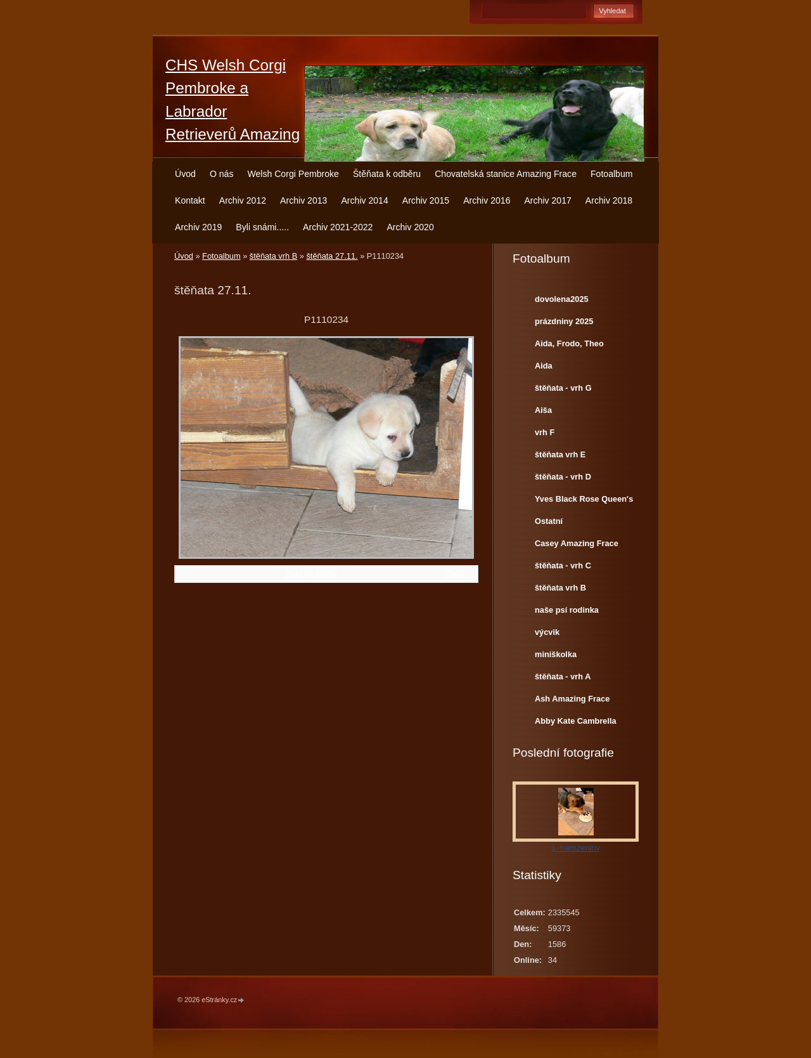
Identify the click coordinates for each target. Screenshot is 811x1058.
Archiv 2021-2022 (338, 227)
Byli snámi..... (262, 227)
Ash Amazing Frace (572, 698)
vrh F (544, 432)
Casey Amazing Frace (576, 543)
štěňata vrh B (273, 256)
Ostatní (549, 521)
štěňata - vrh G (563, 388)
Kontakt (190, 200)
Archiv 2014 (364, 200)
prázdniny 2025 (564, 321)
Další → (460, 573)
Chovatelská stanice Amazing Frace (506, 174)
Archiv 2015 (425, 200)
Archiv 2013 (303, 200)
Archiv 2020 (409, 227)
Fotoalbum (612, 174)
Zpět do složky (312, 573)
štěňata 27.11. (331, 256)
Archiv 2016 (486, 200)
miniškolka (556, 654)
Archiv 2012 (242, 200)
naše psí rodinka (567, 610)
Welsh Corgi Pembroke (293, 174)
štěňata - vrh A (563, 676)
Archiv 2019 (198, 227)
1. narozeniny (575, 847)
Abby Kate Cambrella (575, 721)
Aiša (543, 410)
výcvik (547, 632)
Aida (543, 365)
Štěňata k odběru (387, 174)
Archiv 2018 (608, 200)
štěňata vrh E (560, 454)
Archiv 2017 (547, 200)
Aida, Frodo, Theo (569, 343)
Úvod (185, 174)
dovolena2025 (562, 299)
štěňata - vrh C (563, 565)
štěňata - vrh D (563, 476)
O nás (222, 174)
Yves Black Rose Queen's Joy (584, 501)
